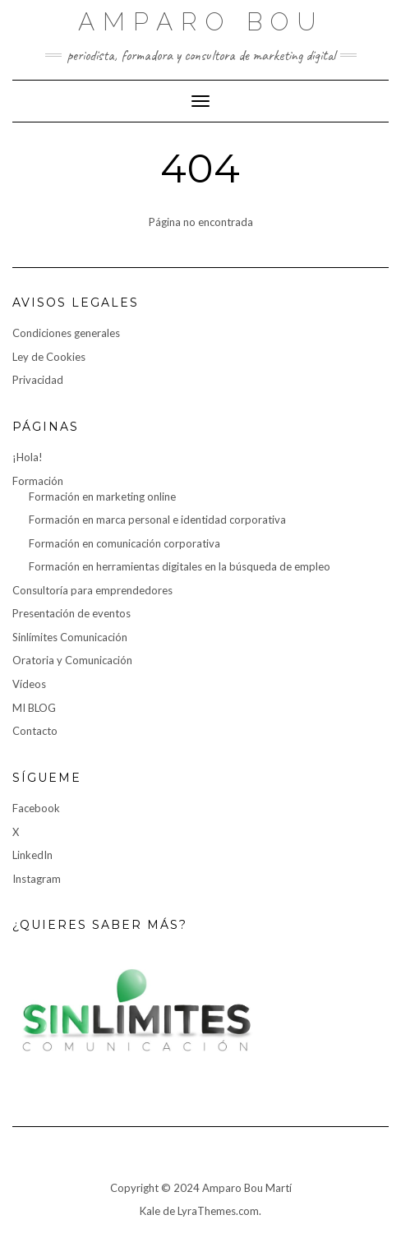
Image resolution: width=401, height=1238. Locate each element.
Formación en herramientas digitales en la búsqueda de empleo (179, 566)
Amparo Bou (201, 21)
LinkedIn (32, 855)
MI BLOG (34, 707)
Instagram (36, 878)
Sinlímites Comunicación (69, 637)
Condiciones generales (66, 333)
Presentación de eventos (71, 613)
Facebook (36, 808)
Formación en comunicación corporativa (124, 543)
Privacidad (37, 379)
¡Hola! (27, 457)
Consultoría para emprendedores (92, 590)
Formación (37, 480)
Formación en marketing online (102, 496)
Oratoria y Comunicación (72, 660)
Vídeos (29, 684)
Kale (150, 1210)
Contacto (35, 730)
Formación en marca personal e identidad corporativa (157, 519)
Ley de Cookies (48, 356)
